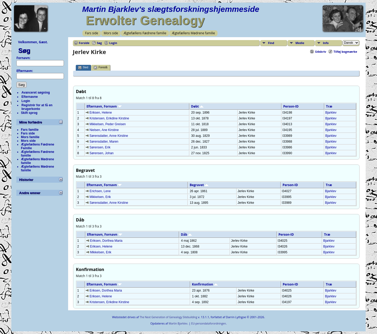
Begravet (199, 185)
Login (25, 101)
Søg (24, 50)
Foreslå (100, 68)
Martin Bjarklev (178, 323)
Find (271, 43)
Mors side (111, 33)
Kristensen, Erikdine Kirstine (109, 118)
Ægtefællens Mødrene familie (193, 33)
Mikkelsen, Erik (100, 197)
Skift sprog (29, 113)
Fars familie (30, 130)
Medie (299, 43)
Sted (83, 68)
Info (326, 43)
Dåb (186, 234)
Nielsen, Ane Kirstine (104, 130)
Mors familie (30, 137)
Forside (84, 43)
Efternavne (29, 97)
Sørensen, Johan (101, 153)
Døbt (197, 106)
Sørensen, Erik (99, 147)
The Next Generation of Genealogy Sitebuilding (168, 317)
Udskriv (320, 52)
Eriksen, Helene (100, 112)
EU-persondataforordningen (208, 323)
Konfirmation (205, 284)
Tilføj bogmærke (345, 52)
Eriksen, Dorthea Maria (106, 241)
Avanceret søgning (35, 92)
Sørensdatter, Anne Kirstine (108, 136)
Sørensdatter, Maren (103, 141)
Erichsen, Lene (100, 191)
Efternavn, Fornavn (104, 106)
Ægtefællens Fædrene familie (145, 33)
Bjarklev (331, 112)
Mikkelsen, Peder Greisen (107, 124)
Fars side (91, 33)
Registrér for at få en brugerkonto (36, 107)
